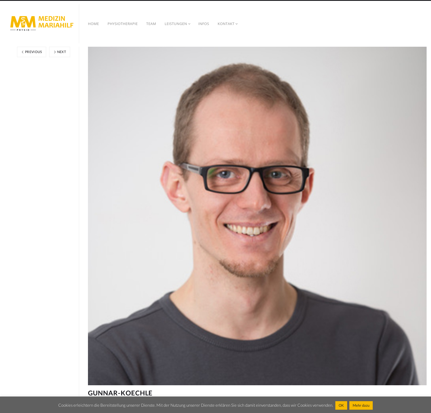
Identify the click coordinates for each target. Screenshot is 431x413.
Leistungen (176, 23)
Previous (31, 52)
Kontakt (226, 23)
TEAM (151, 23)
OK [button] (341, 405)
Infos (203, 23)
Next (59, 52)
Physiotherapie (122, 23)
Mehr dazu (361, 405)
